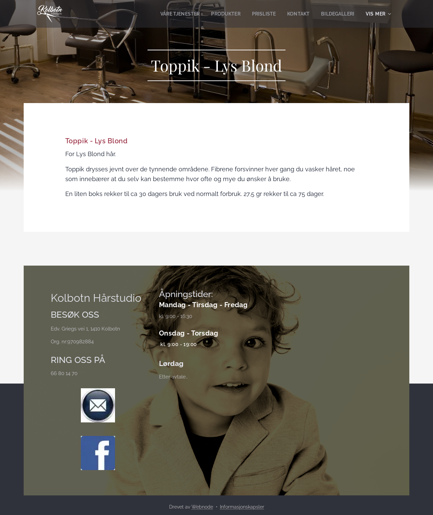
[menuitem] (172, 13)
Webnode (202, 507)
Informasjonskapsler (242, 507)
